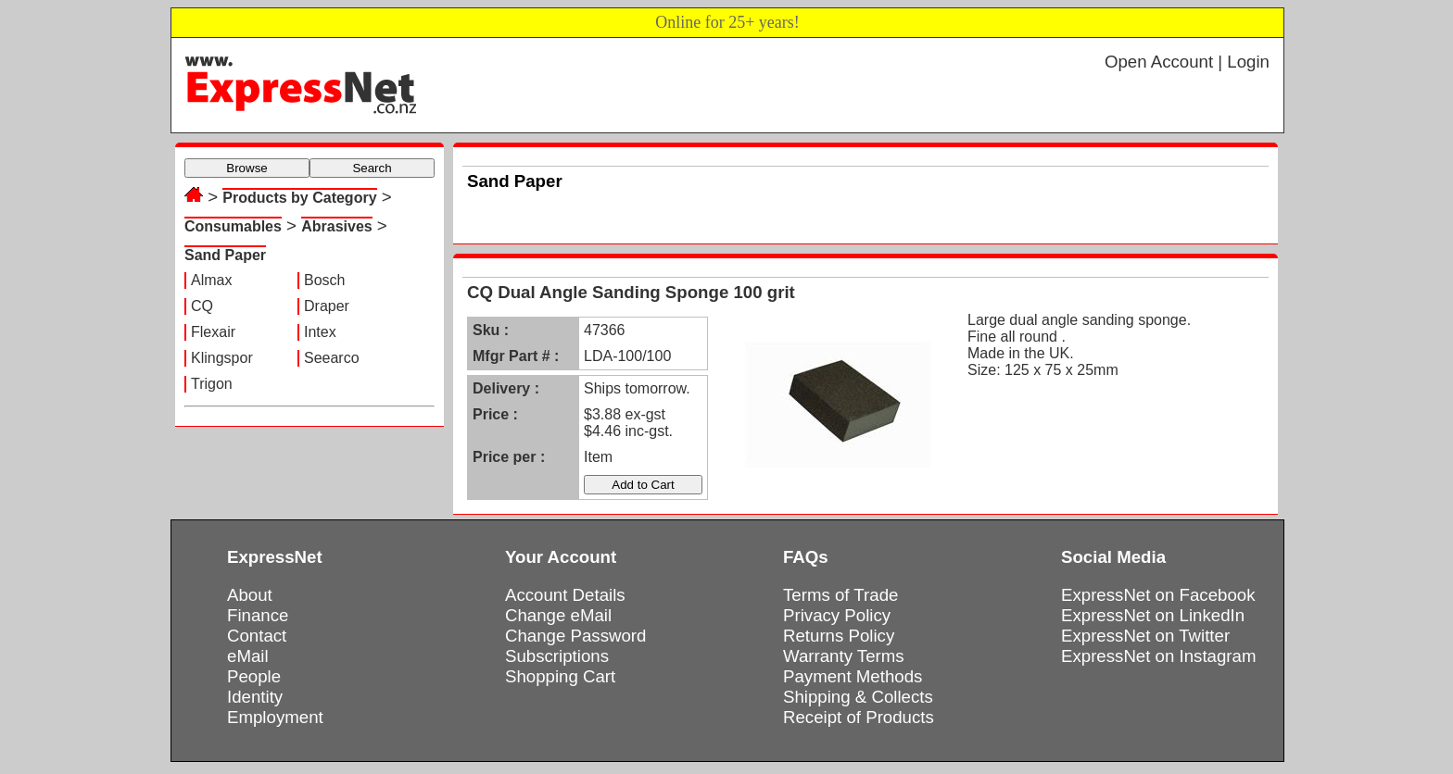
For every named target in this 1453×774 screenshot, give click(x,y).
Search (371, 168)
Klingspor (222, 358)
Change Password (575, 635)
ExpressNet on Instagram (1159, 656)
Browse (246, 168)
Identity (255, 696)
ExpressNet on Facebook (1158, 595)
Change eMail (558, 615)
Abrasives (337, 226)
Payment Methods (852, 676)
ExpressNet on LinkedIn (1153, 615)
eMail (248, 656)
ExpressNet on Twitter (1145, 635)
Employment (275, 717)
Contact (256, 635)
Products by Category (299, 198)
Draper (326, 306)
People (254, 676)
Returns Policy (838, 635)
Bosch (324, 280)
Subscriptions (557, 656)
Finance (257, 615)
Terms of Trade (840, 595)
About (249, 595)
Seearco (332, 358)
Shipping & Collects (858, 696)
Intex (320, 332)
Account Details (565, 595)
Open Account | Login (1187, 61)
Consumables (233, 226)
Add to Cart (643, 485)
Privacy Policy (837, 615)
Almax (211, 280)
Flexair (213, 332)
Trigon (212, 384)
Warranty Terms (843, 656)
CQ (202, 306)
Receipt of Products (858, 717)
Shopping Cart (560, 676)
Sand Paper (225, 255)
